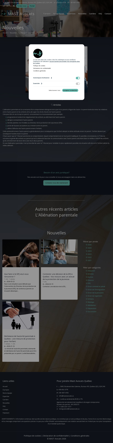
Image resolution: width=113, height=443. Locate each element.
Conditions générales (39, 71)
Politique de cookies (39, 66)
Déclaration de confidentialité (42, 68)
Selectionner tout (54, 90)
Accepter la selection (70, 90)
